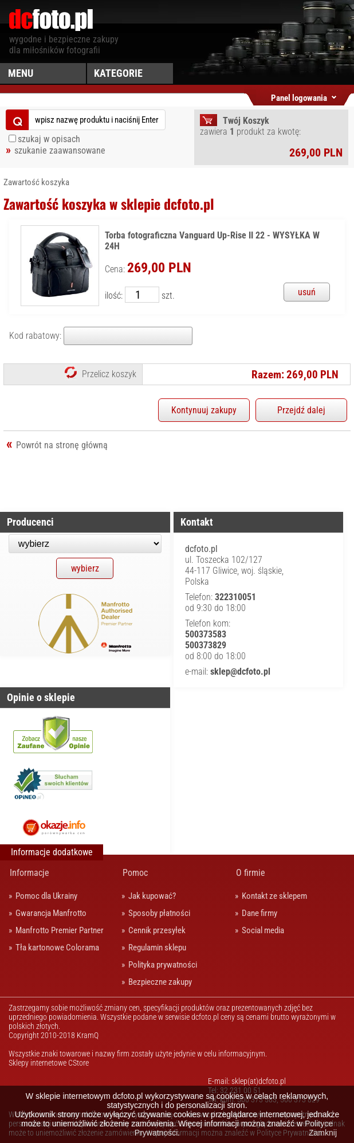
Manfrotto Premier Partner (59, 930)
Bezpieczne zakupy (160, 982)
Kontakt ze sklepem (274, 896)
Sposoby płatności (159, 913)
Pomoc (135, 872)
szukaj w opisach (49, 139)
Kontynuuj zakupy (204, 410)
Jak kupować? (152, 896)
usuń (307, 292)
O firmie (250, 872)
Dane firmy (259, 913)
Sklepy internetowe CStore (49, 1062)
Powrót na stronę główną (62, 445)
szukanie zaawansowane (59, 150)
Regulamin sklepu (157, 947)
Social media (263, 930)
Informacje (29, 872)
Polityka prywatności (162, 965)
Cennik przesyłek (157, 930)
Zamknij (323, 1132)
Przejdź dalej (301, 410)
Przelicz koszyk (109, 374)
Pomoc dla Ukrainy (46, 896)
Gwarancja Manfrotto (50, 913)
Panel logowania (299, 96)
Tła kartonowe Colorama (57, 947)
